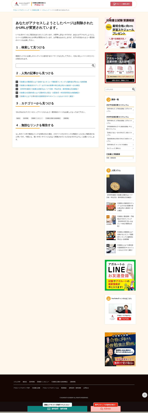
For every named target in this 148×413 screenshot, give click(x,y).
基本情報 (25, 118)
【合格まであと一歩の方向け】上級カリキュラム (118, 134)
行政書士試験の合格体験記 (53, 118)
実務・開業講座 (111, 159)
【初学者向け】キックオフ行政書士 (118, 146)
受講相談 (67, 389)
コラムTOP (17, 383)
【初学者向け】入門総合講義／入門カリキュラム (118, 110)
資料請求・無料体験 (78, 389)
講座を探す (121, 4)
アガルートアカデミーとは (53, 389)
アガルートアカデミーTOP (22, 389)
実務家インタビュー (37, 118)
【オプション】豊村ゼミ (114, 149)
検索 (133, 89)
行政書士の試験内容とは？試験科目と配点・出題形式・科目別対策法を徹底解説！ (50, 93)
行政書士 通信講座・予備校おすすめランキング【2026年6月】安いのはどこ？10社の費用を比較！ (125, 222)
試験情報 (66, 118)
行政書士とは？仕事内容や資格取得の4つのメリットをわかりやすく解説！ (47, 96)
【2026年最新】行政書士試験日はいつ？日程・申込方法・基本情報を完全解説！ (49, 89)
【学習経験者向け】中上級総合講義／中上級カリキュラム (118, 128)
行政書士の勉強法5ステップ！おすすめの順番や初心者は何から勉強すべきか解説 (50, 85)
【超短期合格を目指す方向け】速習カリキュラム (118, 141)
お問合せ (91, 389)
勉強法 (18, 118)
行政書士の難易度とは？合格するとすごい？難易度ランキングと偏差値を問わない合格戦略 (53, 82)
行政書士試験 (37, 389)
